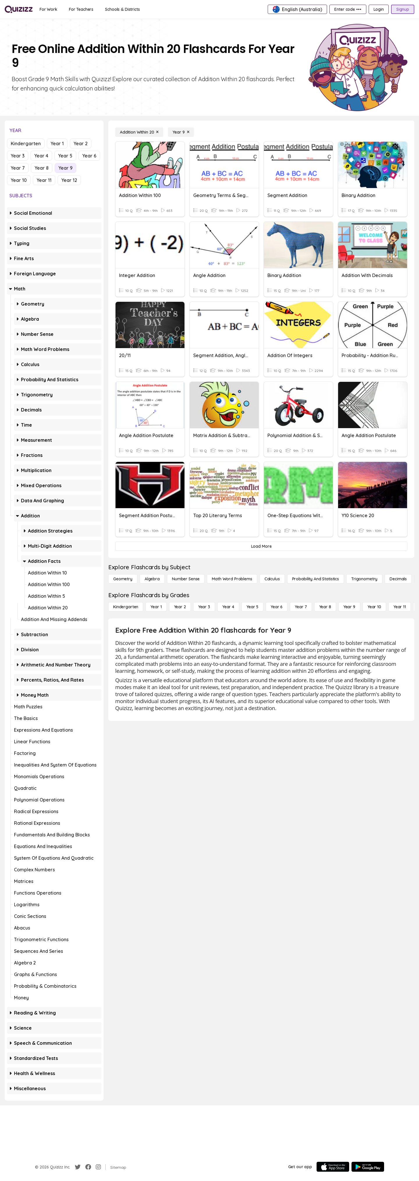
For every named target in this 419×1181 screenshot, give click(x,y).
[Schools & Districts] (122, 9)
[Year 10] (374, 606)
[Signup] (402, 9)
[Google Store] (367, 1167)
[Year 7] (301, 606)
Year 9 (65, 168)
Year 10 (19, 180)
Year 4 (41, 156)
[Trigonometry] (364, 579)
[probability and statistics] (315, 579)
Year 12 (69, 180)
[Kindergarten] (125, 606)
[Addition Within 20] (139, 132)
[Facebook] (88, 1167)
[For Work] (48, 9)
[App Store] (333, 1167)
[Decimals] (398, 579)
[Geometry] (122, 579)
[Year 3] (204, 606)
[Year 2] (180, 606)
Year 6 (89, 156)
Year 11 (44, 180)
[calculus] (272, 579)
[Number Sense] (186, 579)
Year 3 (17, 156)
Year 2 (81, 143)
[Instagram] (98, 1167)
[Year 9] (181, 132)
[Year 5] (252, 606)
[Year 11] (399, 606)
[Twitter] (78, 1167)
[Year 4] (228, 606)
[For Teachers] (81, 9)
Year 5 (65, 156)
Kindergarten (26, 143)
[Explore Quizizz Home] (19, 9)
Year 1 (57, 143)
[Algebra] (152, 579)
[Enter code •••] (347, 9)
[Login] (379, 9)
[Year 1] (155, 606)
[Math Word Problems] (232, 579)
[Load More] (261, 546)
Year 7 (18, 168)
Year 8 (42, 168)
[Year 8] (325, 606)
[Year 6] (276, 606)
